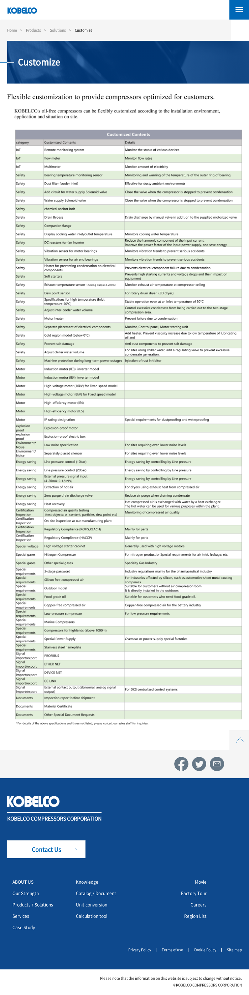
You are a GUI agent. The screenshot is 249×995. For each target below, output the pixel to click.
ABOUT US (22, 882)
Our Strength (25, 893)
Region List (195, 916)
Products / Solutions (32, 905)
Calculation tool (91, 916)
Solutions (58, 30)
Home (12, 30)
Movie (201, 882)
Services (20, 916)
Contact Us (46, 849)
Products (33, 30)
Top (239, 734)
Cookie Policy (205, 949)
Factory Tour (194, 893)
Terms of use (172, 949)
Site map (234, 949)
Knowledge (87, 882)
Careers (199, 905)
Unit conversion (91, 905)
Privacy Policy (139, 949)
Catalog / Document (96, 893)
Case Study (23, 927)
